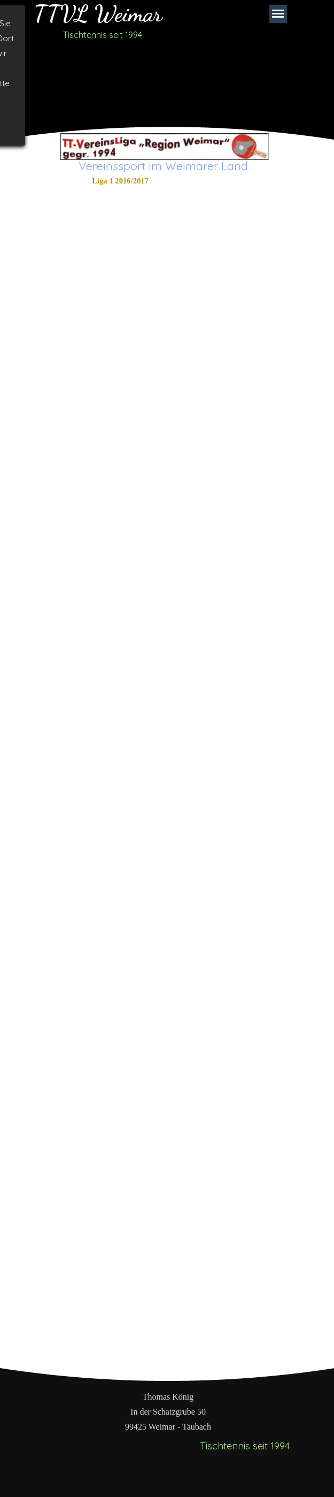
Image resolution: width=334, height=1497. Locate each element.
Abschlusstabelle (120, 194)
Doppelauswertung (120, 221)
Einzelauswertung (120, 207)
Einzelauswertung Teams (120, 234)
